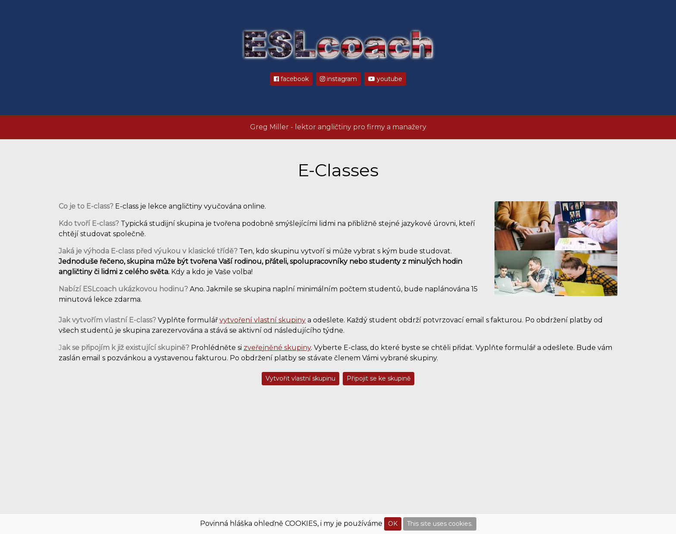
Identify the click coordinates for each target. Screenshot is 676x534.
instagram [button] (338, 79)
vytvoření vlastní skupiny (262, 320)
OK (392, 524)
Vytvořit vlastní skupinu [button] (300, 378)
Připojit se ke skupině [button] (378, 378)
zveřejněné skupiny (277, 348)
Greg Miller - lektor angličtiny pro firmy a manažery (338, 127)
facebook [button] (291, 79)
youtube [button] (385, 79)
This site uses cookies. (440, 524)
